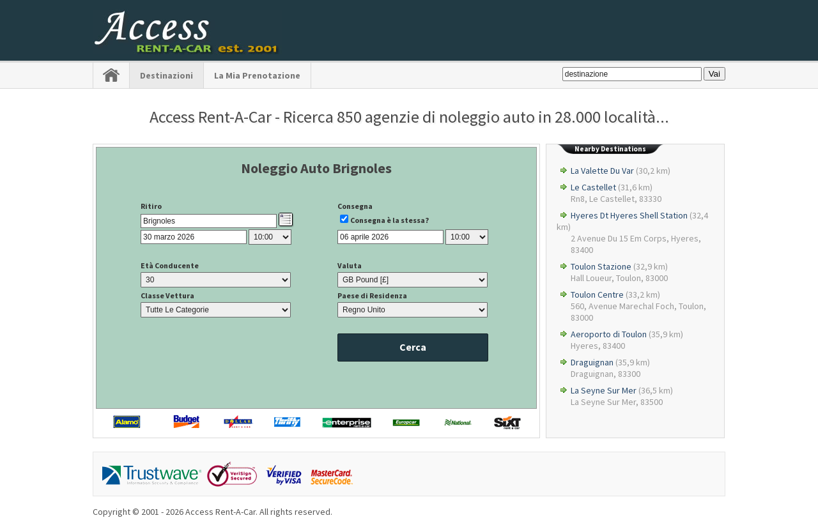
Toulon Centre (597, 294)
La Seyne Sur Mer (604, 390)
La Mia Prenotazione (257, 75)
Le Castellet (593, 187)
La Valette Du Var (602, 170)
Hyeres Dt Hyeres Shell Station (629, 215)
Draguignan (592, 362)
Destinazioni (166, 75)
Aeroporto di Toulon (609, 334)
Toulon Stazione (601, 266)
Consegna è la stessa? (389, 220)
